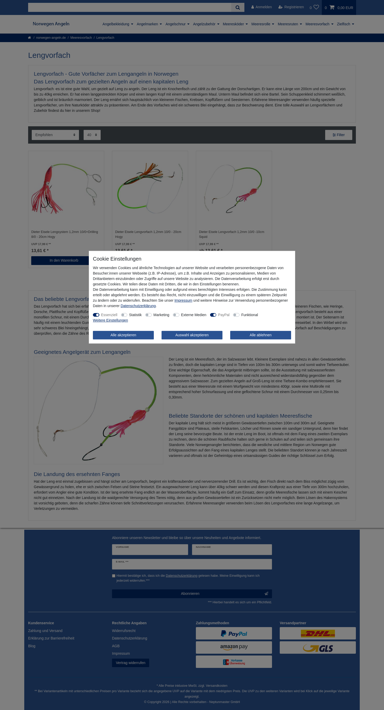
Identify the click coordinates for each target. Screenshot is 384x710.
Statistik (135, 315)
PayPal (223, 315)
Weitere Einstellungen (110, 320)
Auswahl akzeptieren (192, 335)
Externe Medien (193, 315)
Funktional (249, 315)
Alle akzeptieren (123, 335)
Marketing (161, 315)
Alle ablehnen (261, 335)
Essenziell (109, 315)
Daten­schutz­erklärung (138, 306)
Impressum (183, 300)
